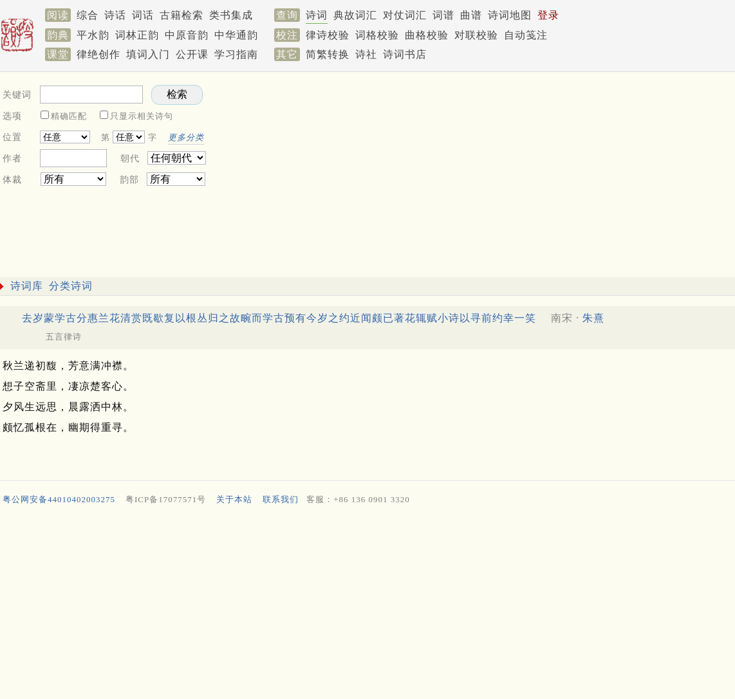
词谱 (443, 15)
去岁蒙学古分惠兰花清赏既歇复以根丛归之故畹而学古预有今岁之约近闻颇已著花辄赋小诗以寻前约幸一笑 (279, 318)
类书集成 (231, 15)
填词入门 (148, 54)
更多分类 (186, 137)
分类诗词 (71, 285)
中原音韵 (187, 35)
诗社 (366, 54)
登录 (548, 15)
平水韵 (93, 35)
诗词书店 (405, 54)
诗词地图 (510, 15)
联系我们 (281, 499)
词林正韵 (137, 35)
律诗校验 (327, 35)
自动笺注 (526, 35)
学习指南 (236, 54)
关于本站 (234, 499)
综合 (87, 15)
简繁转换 (327, 54)
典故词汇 (355, 15)
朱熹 (593, 318)
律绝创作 (98, 54)
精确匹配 (69, 116)
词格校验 (377, 35)
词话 (143, 15)
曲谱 (471, 15)
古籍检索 (181, 15)
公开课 (192, 54)
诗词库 (26, 285)
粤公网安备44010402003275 (59, 499)
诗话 (115, 15)
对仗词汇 (405, 15)
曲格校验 (427, 35)
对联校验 (476, 35)
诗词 (317, 15)
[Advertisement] (365, 605)
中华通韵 (236, 35)
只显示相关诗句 (141, 116)
